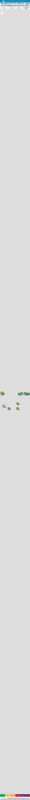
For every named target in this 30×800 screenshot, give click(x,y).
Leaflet (1, 793)
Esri (12, 793)
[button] (2, 11)
